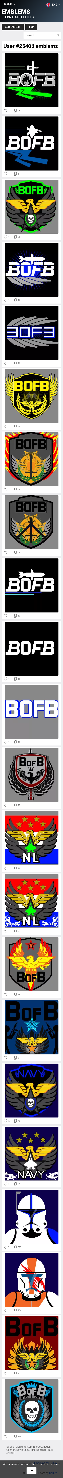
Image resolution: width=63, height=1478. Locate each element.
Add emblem (12, 27)
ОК (31, 1470)
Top (31, 27)
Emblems (18, 13)
